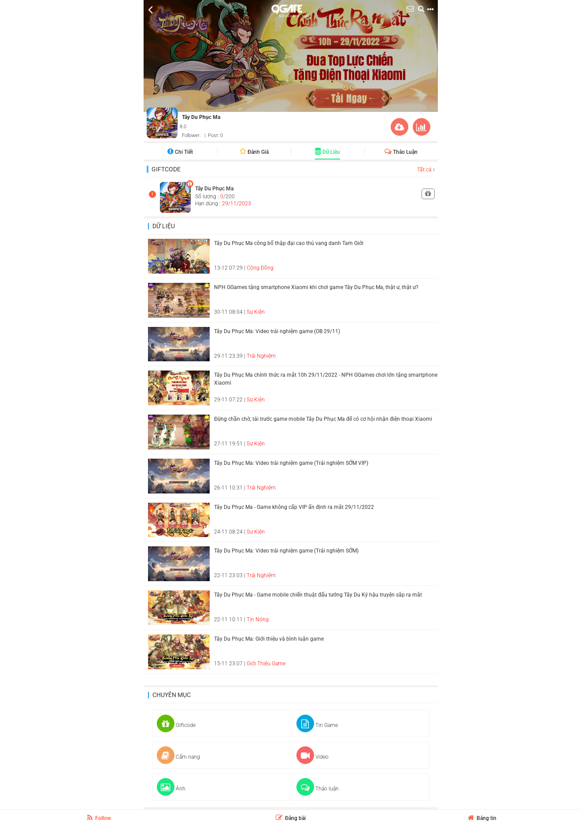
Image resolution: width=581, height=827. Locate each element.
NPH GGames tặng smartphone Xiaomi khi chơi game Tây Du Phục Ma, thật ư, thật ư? (316, 287)
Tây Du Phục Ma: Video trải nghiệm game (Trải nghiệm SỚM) (286, 551)
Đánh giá (254, 152)
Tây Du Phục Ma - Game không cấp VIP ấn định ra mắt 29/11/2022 (294, 507)
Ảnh (171, 789)
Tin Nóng (258, 619)
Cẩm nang (178, 757)
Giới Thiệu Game (266, 663)
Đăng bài (291, 818)
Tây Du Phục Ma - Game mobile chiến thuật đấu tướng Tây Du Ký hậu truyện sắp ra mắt (318, 595)
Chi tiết (180, 152)
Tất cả (426, 170)
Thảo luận (401, 152)
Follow (99, 817)
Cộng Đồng (260, 268)
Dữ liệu (327, 152)
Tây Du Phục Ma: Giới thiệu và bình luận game (269, 639)
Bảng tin (482, 818)
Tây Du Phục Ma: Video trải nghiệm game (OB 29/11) (277, 331)
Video (312, 757)
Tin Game (317, 725)
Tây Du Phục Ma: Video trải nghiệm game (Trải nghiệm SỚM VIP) (291, 463)
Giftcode (166, 169)
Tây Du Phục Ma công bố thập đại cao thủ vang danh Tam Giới (288, 243)
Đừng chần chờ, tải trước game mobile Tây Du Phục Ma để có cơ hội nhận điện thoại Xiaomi (323, 419)
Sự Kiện (256, 312)
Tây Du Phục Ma (201, 117)
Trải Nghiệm (261, 356)
